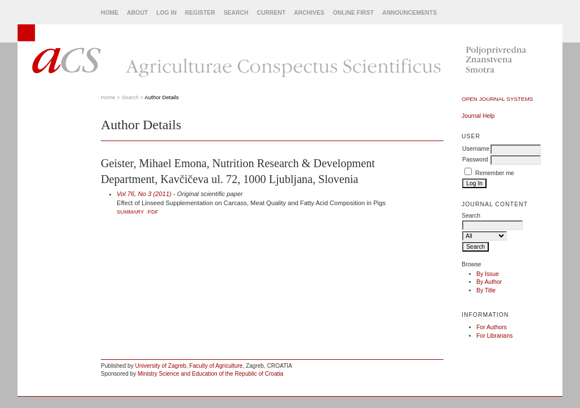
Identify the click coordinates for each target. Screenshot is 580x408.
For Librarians (494, 336)
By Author (489, 282)
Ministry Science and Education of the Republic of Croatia (210, 374)
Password (475, 159)
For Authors (491, 327)
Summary (130, 212)
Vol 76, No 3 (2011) (144, 193)
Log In (166, 13)
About (137, 13)
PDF (153, 212)
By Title (486, 290)
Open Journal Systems (497, 99)
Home (109, 13)
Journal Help (478, 116)
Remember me (494, 173)
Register (200, 13)
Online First (353, 13)
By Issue (487, 274)
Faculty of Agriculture (215, 366)
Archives (309, 13)
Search (236, 13)
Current (271, 13)
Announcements (409, 13)
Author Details (161, 97)
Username (475, 149)
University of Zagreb (160, 366)
